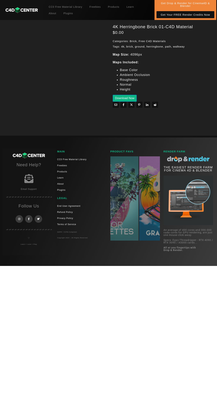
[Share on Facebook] (123, 105)
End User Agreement (68, 206)
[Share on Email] (116, 105)
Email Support (29, 189)
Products (113, 6)
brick (129, 46)
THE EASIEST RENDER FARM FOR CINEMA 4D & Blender (188, 169)
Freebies (95, 6)
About (52, 13)
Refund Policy (65, 212)
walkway (179, 46)
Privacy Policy (65, 218)
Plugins (68, 13)
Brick (133, 41)
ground (140, 46)
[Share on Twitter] (131, 105)
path (168, 46)
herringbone (154, 46)
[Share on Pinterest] (139, 105)
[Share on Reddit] (155, 105)
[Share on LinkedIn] (147, 105)
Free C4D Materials (152, 41)
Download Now (125, 98)
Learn (130, 6)
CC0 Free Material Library (65, 6)
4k (122, 46)
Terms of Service (66, 224)
